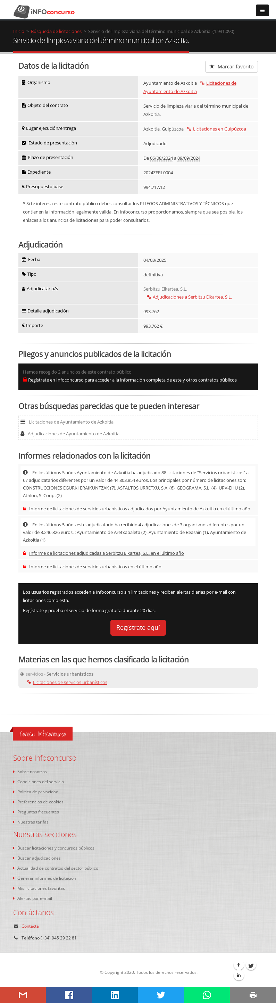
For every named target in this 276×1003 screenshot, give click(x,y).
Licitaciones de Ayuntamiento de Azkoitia (67, 422)
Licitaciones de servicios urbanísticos (67, 682)
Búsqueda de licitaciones (56, 31)
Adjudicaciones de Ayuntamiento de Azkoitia (69, 434)
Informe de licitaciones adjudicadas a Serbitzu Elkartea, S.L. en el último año (103, 553)
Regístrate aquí (138, 627)
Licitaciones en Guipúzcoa (216, 129)
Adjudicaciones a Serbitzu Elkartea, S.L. (189, 297)
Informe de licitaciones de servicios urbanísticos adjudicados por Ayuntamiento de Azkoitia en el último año (136, 508)
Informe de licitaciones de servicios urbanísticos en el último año (92, 566)
